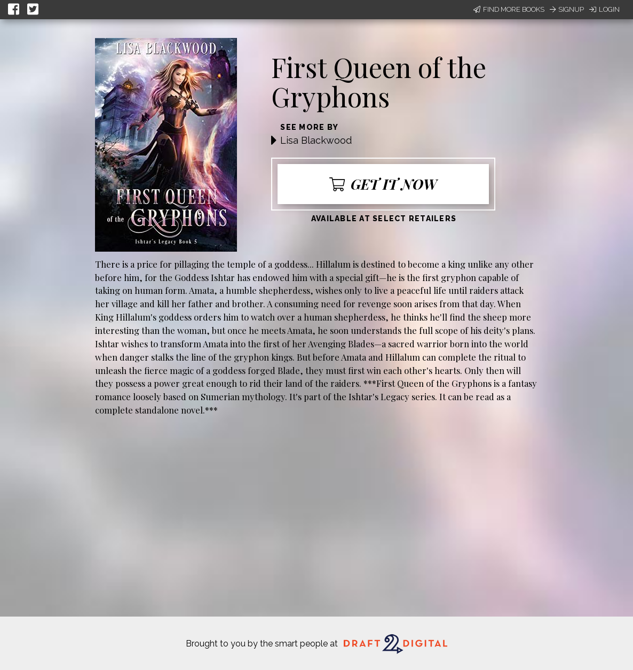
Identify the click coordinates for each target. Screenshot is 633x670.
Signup (567, 9)
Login (604, 9)
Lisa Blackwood (316, 140)
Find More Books (508, 9)
